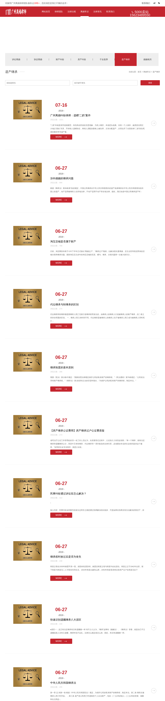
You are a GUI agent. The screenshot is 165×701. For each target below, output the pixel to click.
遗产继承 (156, 72)
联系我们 (146, 3)
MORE (87, 121)
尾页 (96, 657)
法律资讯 (97, 11)
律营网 (136, 694)
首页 (139, 72)
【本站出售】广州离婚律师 (48, 694)
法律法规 (72, 11)
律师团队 (59, 11)
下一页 (90, 657)
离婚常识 (84, 11)
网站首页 (46, 11)
